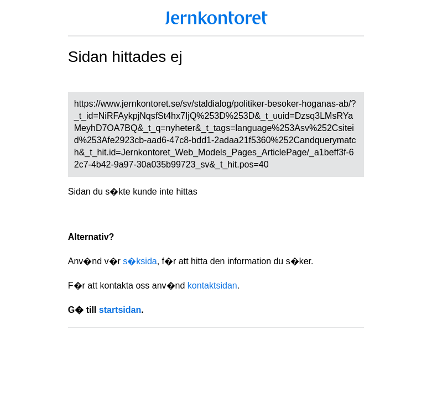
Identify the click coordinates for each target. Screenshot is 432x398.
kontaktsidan (212, 285)
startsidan (120, 310)
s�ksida (140, 261)
